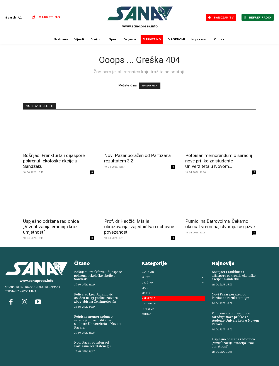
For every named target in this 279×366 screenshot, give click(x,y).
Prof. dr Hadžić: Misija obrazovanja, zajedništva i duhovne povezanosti (139, 227)
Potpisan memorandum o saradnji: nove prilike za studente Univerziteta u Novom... (219, 161)
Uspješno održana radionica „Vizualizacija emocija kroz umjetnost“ (51, 227)
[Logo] (140, 17)
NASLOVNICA (149, 85)
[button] (14, 17)
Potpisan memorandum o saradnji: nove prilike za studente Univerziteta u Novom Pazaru (97, 322)
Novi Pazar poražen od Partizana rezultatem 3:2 (93, 344)
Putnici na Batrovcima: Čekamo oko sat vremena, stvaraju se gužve (220, 224)
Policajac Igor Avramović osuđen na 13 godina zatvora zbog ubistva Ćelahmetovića (96, 298)
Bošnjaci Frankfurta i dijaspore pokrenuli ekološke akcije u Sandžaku (54, 161)
